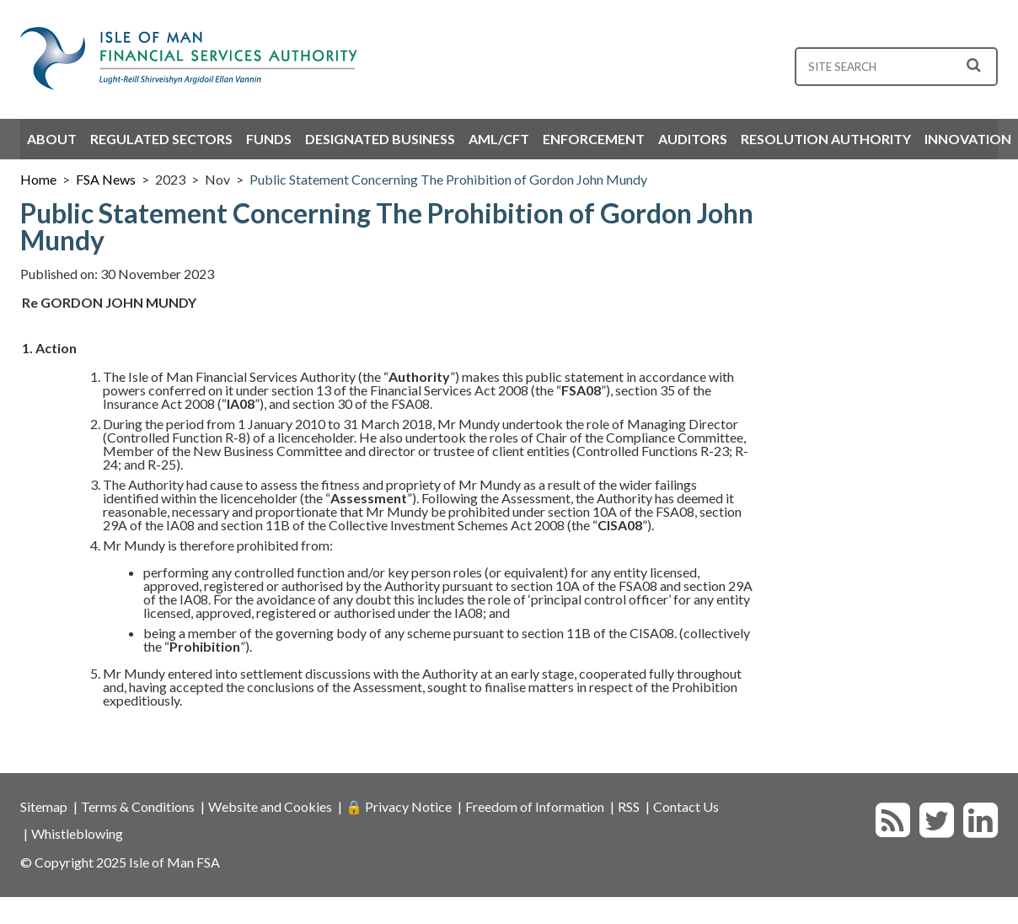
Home (38, 179)
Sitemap (43, 806)
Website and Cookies (270, 806)
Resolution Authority (826, 139)
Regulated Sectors (161, 139)
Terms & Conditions (138, 806)
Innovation (967, 139)
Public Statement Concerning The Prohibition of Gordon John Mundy (448, 179)
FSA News (106, 179)
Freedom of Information (534, 806)
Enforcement (594, 139)
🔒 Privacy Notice (399, 806)
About (52, 139)
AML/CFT (499, 139)
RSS (629, 806)
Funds (269, 139)
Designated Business (380, 139)
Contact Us (686, 806)
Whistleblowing (77, 833)
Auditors (692, 139)
